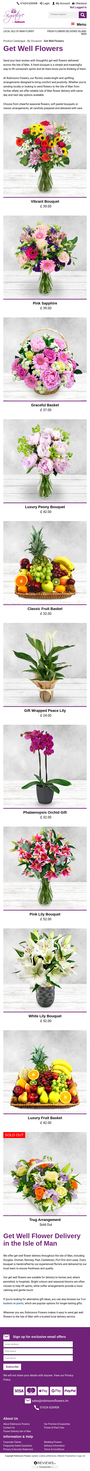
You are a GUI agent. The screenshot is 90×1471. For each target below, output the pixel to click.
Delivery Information (54, 1445)
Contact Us (9, 1427)
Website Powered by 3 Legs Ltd (71, 1456)
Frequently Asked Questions (17, 1445)
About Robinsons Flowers (16, 1424)
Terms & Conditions (54, 1449)
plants (20, 1303)
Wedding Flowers (53, 1442)
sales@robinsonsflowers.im (47, 1400)
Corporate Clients (12, 1442)
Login (44, 3)
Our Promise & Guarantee (57, 1424)
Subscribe (12, 1366)
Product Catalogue (14, 41)
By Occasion (34, 41)
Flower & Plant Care (54, 1427)
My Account (61, 3)
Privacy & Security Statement (18, 1449)
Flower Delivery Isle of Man (17, 1431)
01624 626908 (46, 1407)
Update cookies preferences (44, 1456)
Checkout (79, 3)
